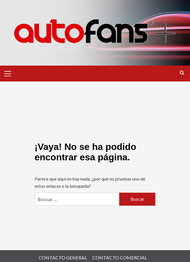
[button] (10, 73)
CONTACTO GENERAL (63, 257)
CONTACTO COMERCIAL (119, 257)
